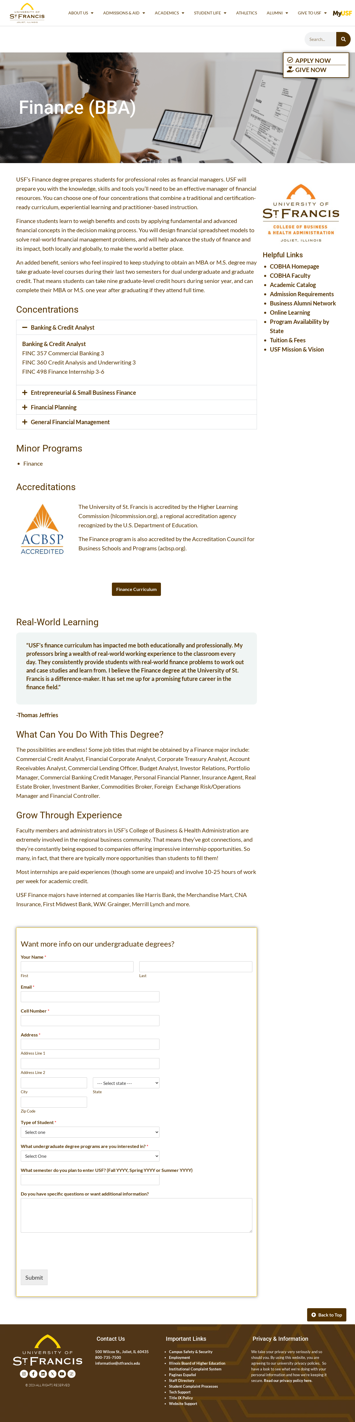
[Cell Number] (90, 1020)
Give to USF (312, 13)
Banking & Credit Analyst (63, 327)
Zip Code (28, 1111)
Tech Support (180, 1392)
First (24, 975)
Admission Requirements (302, 293)
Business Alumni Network (303, 303)
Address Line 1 (33, 1053)
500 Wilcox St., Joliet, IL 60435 (122, 1351)
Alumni (277, 13)
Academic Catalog (293, 284)
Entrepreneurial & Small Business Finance (83, 392)
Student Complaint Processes (193, 1386)
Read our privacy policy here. (288, 1380)
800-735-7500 (108, 1357)
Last (142, 975)
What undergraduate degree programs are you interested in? (84, 1146)
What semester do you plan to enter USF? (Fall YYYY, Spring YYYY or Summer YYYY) (107, 1170)
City (24, 1091)
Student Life (210, 13)
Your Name (33, 957)
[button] (136, 327)
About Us (80, 13)
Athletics (246, 12)
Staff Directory (181, 1380)
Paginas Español (182, 1374)
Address (30, 1034)
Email (27, 986)
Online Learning (290, 312)
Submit (34, 1277)
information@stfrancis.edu (117, 1363)
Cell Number (35, 1010)
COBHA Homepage (294, 266)
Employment (179, 1357)
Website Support (183, 1403)
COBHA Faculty (290, 275)
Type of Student (38, 1122)
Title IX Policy (181, 1397)
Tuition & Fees (288, 340)
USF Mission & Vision (297, 349)
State (97, 1091)
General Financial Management (70, 421)
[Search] (343, 39)
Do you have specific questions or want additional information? (85, 1193)
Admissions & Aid (124, 13)
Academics (169, 13)
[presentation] (64, 1260)
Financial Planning (53, 407)
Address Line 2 (33, 1072)
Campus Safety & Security (191, 1351)
